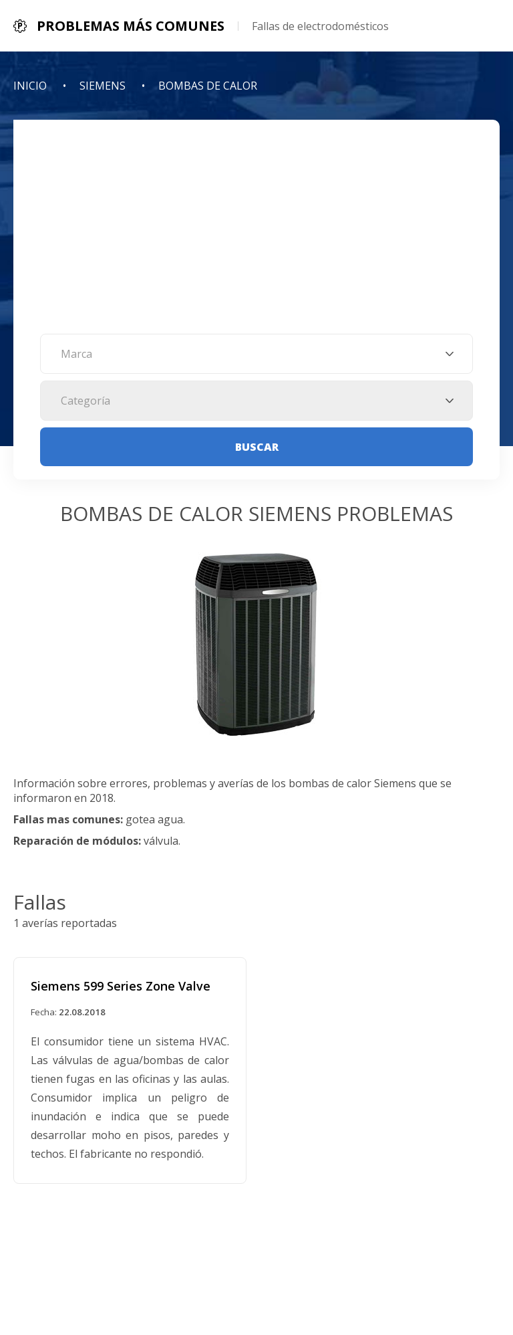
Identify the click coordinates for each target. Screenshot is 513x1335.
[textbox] (256, 353)
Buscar (257, 446)
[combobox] (256, 354)
